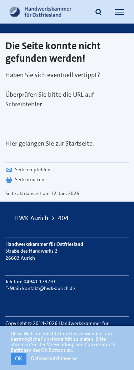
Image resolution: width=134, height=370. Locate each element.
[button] (98, 13)
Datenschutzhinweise (54, 358)
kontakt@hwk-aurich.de (48, 288)
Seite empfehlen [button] (27, 169)
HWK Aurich (31, 218)
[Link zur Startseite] (40, 12)
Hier (11, 143)
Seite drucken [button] (24, 179)
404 (63, 218)
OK (18, 358)
